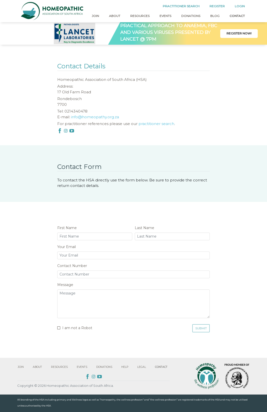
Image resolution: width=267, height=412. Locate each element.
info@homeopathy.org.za (95, 117)
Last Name (144, 228)
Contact (237, 16)
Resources (140, 16)
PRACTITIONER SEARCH (181, 6)
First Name (67, 228)
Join (95, 16)
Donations (190, 16)
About (114, 16)
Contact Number (72, 266)
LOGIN (240, 6)
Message (65, 284)
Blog (215, 16)
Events (165, 16)
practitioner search (156, 123)
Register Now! (239, 33)
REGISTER (217, 6)
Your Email (66, 247)
